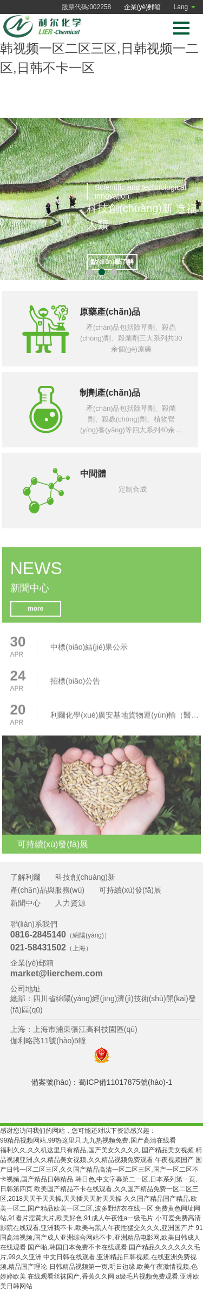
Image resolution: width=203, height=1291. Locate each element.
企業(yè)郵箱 (142, 7)
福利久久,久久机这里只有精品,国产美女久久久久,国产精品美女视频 (97, 1150)
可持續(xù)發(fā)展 (130, 890)
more (35, 612)
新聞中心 (25, 903)
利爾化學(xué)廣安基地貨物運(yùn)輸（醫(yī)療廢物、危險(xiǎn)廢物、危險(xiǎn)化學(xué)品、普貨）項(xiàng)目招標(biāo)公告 (125, 718)
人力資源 (70, 903)
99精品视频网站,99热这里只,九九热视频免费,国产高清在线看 (88, 1140)
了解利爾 (25, 877)
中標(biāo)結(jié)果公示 (89, 649)
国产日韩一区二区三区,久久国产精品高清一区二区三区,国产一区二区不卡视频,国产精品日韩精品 (101, 1169)
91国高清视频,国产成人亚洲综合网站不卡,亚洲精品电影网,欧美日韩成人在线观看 (101, 1237)
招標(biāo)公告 (75, 684)
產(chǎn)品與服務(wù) (47, 890)
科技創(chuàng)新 (85, 877)
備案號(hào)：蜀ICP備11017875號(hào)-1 (101, 1082)
